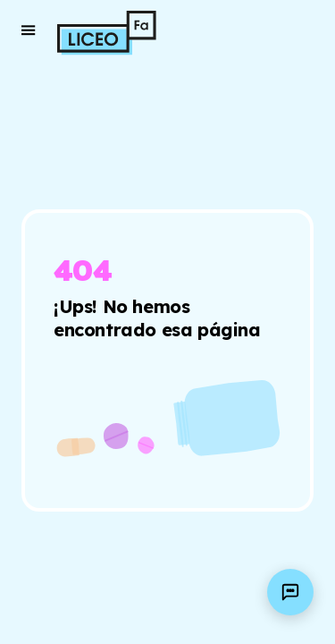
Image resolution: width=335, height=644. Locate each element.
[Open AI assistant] (290, 592)
